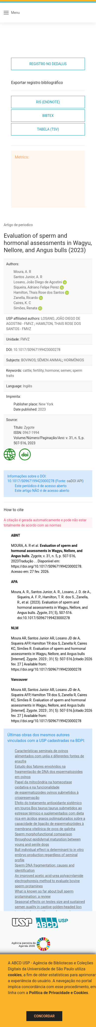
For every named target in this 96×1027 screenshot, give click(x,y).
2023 (42, 409)
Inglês (27, 386)
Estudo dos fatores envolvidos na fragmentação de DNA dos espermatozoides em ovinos (49, 771)
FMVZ (25, 339)
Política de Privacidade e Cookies (58, 992)
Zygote (29, 427)
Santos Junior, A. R (28, 277)
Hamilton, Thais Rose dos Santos (39, 292)
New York (46, 404)
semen (66, 370)
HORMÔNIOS (74, 360)
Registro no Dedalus (47, 64)
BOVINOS (28, 360)
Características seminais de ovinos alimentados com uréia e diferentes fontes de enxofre (49, 756)
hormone (52, 370)
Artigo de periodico (18, 225)
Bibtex (48, 116)
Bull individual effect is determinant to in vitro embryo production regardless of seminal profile (49, 855)
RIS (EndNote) (48, 102)
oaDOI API (74, 481)
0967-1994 (31, 433)
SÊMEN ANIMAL (49, 360)
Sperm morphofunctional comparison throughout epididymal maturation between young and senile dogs (48, 839)
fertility (38, 370)
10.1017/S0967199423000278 (37, 350)
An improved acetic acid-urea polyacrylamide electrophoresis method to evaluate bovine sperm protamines (49, 881)
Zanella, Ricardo (26, 298)
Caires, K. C (22, 303)
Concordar (44, 1016)
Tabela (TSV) (48, 129)
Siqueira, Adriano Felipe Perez (36, 287)
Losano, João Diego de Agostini (38, 282)
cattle (27, 370)
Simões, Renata (25, 308)
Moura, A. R (22, 272)
